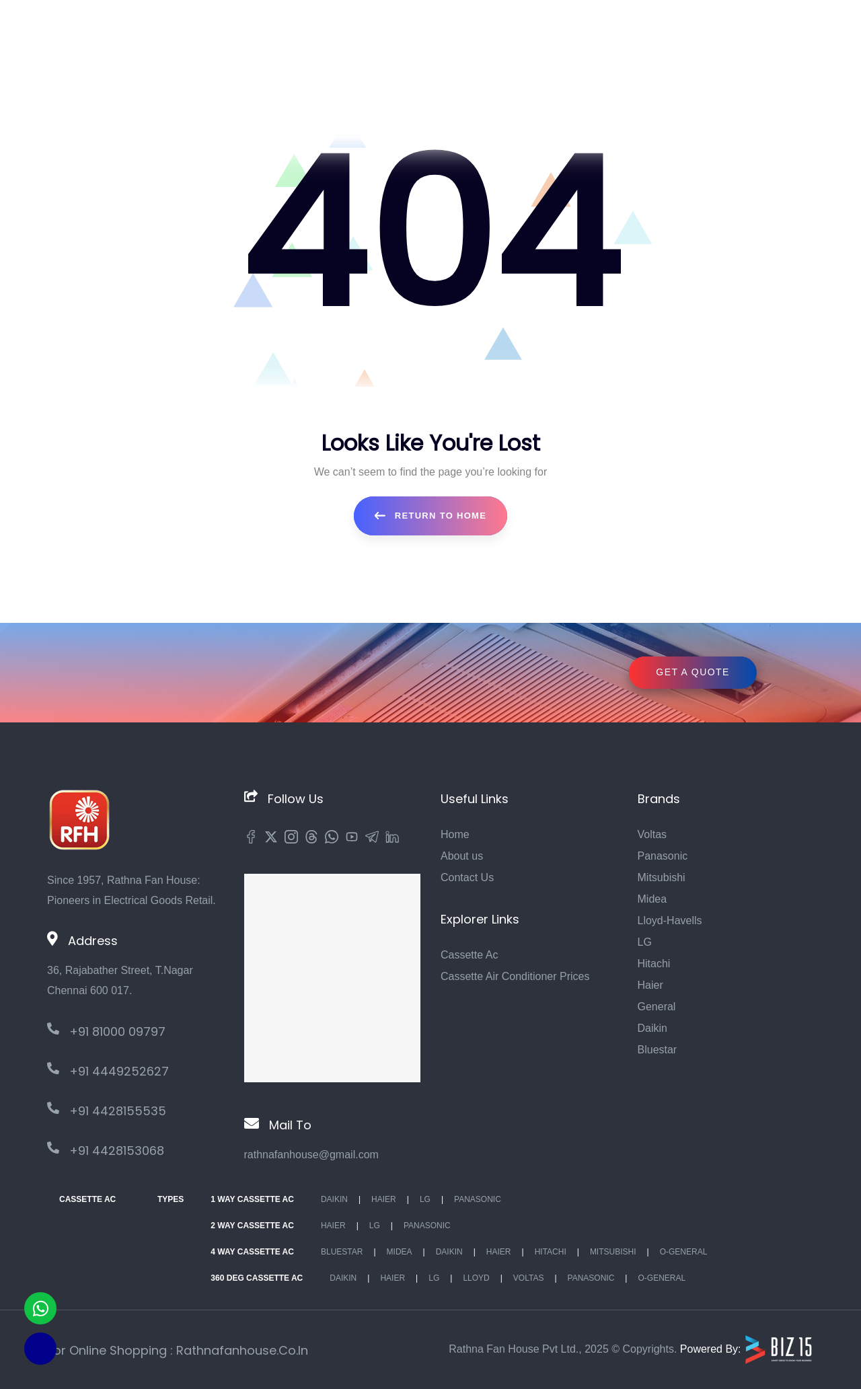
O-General (684, 1251)
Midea (652, 899)
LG (645, 942)
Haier (650, 985)
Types (170, 1199)
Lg (425, 1199)
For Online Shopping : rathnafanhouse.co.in (177, 1350)
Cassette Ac (469, 955)
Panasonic (663, 856)
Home (455, 834)
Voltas (652, 834)
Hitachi (654, 963)
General (657, 1006)
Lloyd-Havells (670, 920)
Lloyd (476, 1278)
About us (462, 856)
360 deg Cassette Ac (257, 1278)
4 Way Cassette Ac (252, 1251)
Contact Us (467, 877)
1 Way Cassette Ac (252, 1199)
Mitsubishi (661, 877)
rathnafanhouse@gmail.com (311, 1154)
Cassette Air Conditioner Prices (515, 976)
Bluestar (657, 1049)
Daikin (652, 1028)
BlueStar (342, 1251)
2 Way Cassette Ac (252, 1225)
